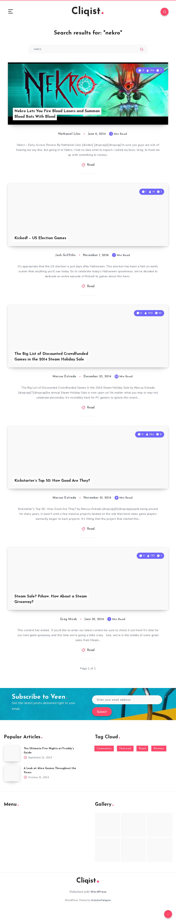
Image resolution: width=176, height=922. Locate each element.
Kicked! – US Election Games (41, 243)
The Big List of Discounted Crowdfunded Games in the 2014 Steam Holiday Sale (52, 363)
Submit (102, 723)
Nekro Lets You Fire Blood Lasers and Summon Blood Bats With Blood (50, 116)
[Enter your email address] (127, 711)
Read (91, 167)
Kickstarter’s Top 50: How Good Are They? (54, 490)
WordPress (98, 903)
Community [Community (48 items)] (104, 760)
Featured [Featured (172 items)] (125, 760)
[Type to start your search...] (88, 49)
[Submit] (141, 49)
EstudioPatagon (101, 911)
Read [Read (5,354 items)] (142, 760)
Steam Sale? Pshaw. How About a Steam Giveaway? (52, 610)
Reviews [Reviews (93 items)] (159, 760)
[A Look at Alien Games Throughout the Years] (12, 785)
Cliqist (87, 12)
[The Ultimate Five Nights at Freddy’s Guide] (12, 765)
